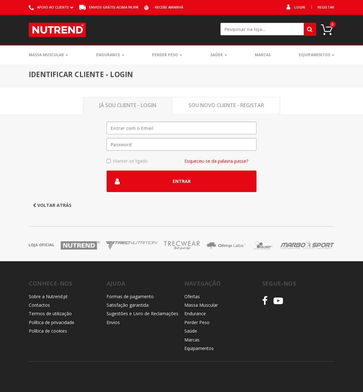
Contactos (39, 305)
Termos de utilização (50, 314)
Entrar (153, 181)
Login (299, 7)
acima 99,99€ (108, 7)
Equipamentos (316, 54)
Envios (113, 322)
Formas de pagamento (130, 296)
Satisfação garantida (128, 305)
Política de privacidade (51, 322)
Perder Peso (167, 54)
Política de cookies (48, 331)
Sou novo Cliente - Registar (226, 105)
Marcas (263, 54)
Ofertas (192, 296)
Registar (325, 7)
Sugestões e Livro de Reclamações (142, 314)
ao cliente (51, 7)
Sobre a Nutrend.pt (48, 296)
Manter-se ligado (127, 161)
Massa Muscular (48, 54)
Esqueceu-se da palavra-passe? (216, 161)
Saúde (218, 54)
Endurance (110, 54)
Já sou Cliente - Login (127, 105)
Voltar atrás (52, 205)
